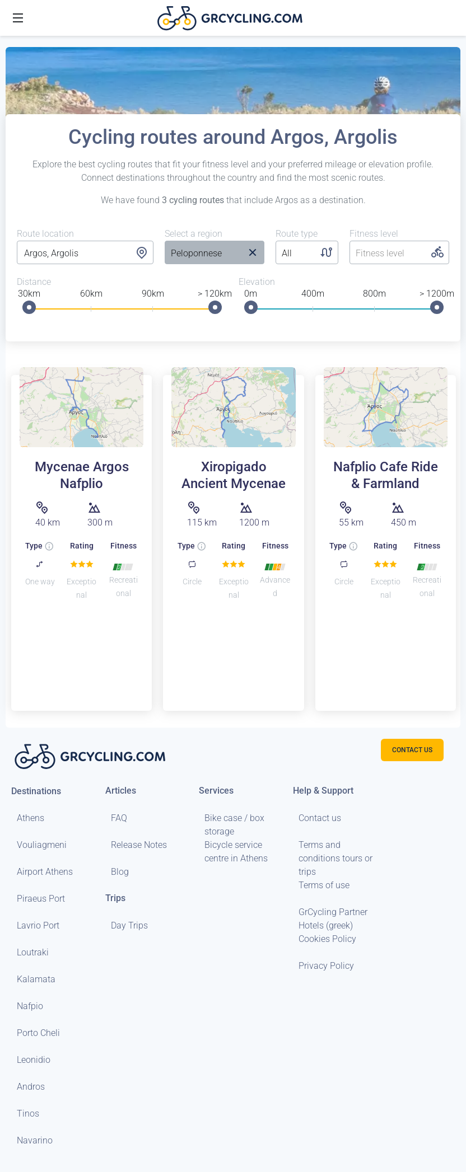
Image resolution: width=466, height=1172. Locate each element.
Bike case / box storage (234, 825)
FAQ (119, 818)
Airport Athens (45, 871)
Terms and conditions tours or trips (335, 858)
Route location (45, 233)
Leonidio (33, 1059)
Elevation (257, 281)
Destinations (36, 791)
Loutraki (33, 952)
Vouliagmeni (42, 845)
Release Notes (139, 845)
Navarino (35, 1140)
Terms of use (324, 885)
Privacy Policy (326, 965)
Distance (34, 281)
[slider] (29, 307)
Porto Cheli (38, 1033)
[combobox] (85, 253)
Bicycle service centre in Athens (236, 852)
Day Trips (129, 925)
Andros (31, 1086)
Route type (297, 233)
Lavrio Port (38, 925)
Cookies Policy (327, 939)
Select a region (193, 233)
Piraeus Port (41, 898)
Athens (30, 818)
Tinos (28, 1113)
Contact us (320, 818)
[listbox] (203, 253)
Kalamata (36, 979)
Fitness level (374, 233)
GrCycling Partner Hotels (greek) (333, 919)
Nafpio (30, 1006)
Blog (120, 871)
